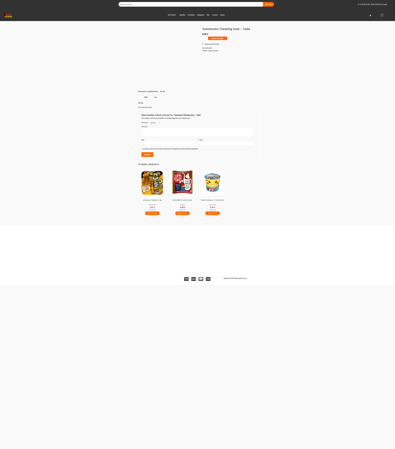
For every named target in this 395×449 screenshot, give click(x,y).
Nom (143, 140)
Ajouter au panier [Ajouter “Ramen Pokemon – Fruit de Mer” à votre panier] (212, 213)
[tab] (148, 91)
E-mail (201, 140)
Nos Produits (172, 15)
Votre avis (144, 126)
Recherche (268, 4)
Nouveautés (200, 15)
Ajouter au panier (217, 38)
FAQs (208, 15)
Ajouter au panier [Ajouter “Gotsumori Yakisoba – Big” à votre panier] (152, 213)
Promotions (191, 15)
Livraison (215, 15)
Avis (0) (162, 91)
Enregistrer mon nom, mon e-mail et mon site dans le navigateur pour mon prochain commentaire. (170, 149)
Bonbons (211, 51)
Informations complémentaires (148, 91)
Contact (222, 15)
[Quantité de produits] (205, 38)
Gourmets (215, 51)
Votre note (144, 122)
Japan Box (182, 15)
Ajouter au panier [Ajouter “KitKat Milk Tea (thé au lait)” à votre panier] (182, 213)
